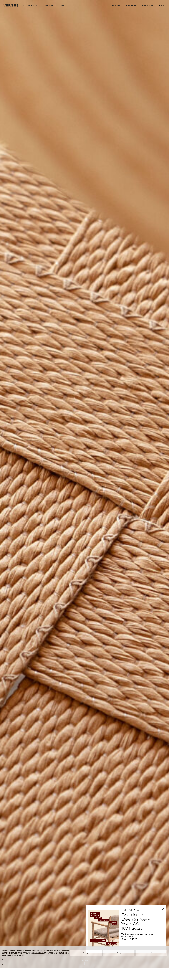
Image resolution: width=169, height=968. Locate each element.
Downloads (148, 6)
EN (162, 6)
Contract (48, 6)
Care (61, 6)
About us (131, 6)
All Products (30, 6)
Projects (115, 6)
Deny (118, 953)
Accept (86, 953)
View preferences (151, 953)
